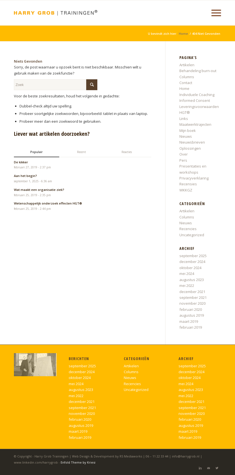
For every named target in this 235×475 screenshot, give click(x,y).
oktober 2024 (190, 267)
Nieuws (185, 136)
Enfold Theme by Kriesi (78, 462)
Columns (186, 76)
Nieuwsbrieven (192, 142)
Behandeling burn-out (197, 70)
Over (183, 154)
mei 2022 (186, 285)
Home (183, 33)
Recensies (188, 183)
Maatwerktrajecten (195, 124)
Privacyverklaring (194, 178)
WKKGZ (185, 190)
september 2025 (193, 255)
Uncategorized (191, 234)
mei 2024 (186, 273)
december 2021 (192, 291)
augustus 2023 (191, 279)
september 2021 (193, 297)
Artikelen (186, 64)
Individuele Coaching (196, 94)
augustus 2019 (191, 315)
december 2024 (192, 261)
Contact (185, 82)
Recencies (188, 228)
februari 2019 (190, 327)
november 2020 (192, 303)
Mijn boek (187, 130)
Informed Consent (194, 100)
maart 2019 (188, 321)
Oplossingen (190, 148)
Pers (183, 160)
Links (183, 118)
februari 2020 (190, 309)
